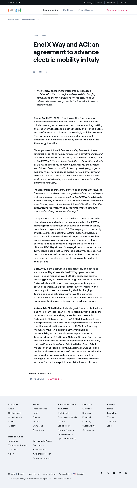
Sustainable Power (42, 441)
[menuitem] (102, 473)
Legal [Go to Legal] (21, 474)
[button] (14, 2)
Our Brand (68, 10)
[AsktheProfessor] (43, 454)
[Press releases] (43, 409)
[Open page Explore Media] (14, 20)
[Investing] (93, 421)
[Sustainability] (93, 426)
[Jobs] (118, 426)
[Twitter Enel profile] (108, 473)
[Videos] (43, 421)
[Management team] (19, 445)
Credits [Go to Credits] (11, 474)
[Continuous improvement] (43, 447)
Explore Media (50, 12)
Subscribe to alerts (117, 10)
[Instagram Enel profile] (126, 473)
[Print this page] (34, 72)
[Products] (19, 413)
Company (88, 3)
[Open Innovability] (68, 439)
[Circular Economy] (68, 430)
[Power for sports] (43, 458)
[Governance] (93, 430)
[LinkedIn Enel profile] (114, 473)
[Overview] (93, 409)
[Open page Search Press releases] (31, 20)
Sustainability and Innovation (67, 406)
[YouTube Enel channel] (120, 473)
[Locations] (19, 441)
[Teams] (118, 417)
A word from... (86, 10)
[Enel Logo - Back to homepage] (15, 10)
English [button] (78, 474)
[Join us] (19, 421)
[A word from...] (43, 430)
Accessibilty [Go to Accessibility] (64, 474)
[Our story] (19, 449)
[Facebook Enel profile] (102, 473)
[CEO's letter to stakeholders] (68, 423)
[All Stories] (19, 426)
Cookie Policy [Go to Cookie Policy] (49, 474)
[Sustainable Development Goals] (68, 415)
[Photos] (43, 417)
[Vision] (19, 454)
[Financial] (93, 417)
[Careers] (118, 409)
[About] (19, 409)
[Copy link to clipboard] (47, 72)
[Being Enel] (118, 413)
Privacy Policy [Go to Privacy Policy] (33, 474)
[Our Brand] (43, 426)
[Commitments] (19, 417)
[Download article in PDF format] (55, 380)
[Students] (118, 421)
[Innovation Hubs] (68, 434)
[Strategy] (93, 413)
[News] (43, 413)
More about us (15, 436)
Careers (123, 3)
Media (99, 3)
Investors (111, 3)
